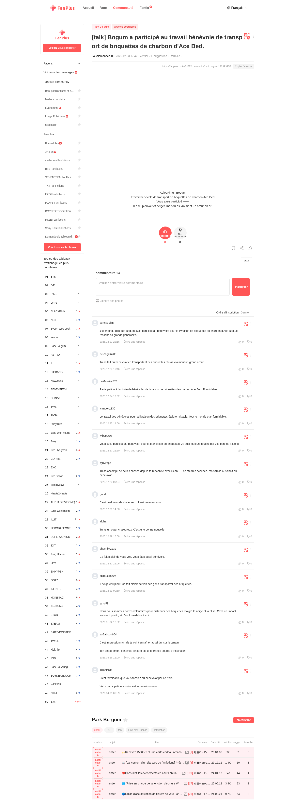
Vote (103, 7)
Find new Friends (137, 729)
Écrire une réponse (134, 341)
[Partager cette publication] (242, 248)
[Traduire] (247, 36)
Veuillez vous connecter (62, 48)
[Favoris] (125, 719)
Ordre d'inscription (227, 312)
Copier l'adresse (243, 66)
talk (120, 729)
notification (159, 729)
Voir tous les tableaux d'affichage (62, 248)
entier (97, 729)
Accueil (88, 7)
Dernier (245, 312)
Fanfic (144, 7)
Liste (246, 260)
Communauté (123, 7)
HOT (109, 729)
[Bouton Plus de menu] (252, 36)
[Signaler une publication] (250, 248)
